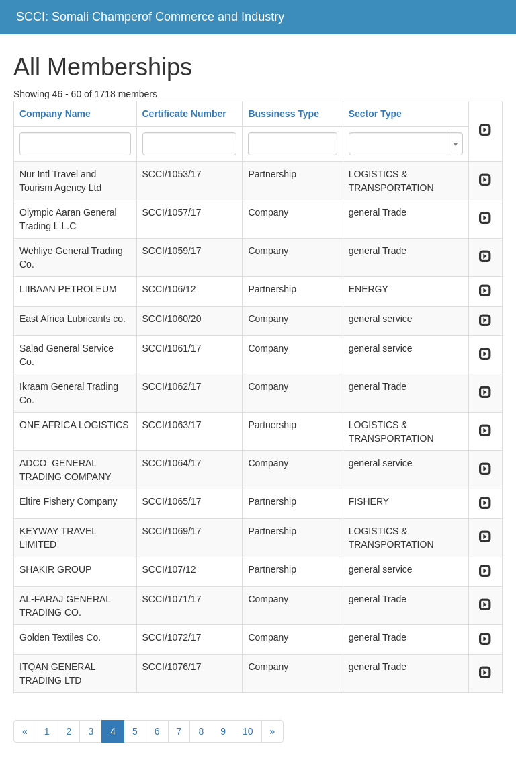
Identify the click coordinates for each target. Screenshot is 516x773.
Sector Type (375, 113)
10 (248, 731)
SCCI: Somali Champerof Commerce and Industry (150, 17)
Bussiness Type (283, 113)
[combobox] (406, 143)
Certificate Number (184, 113)
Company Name (55, 113)
